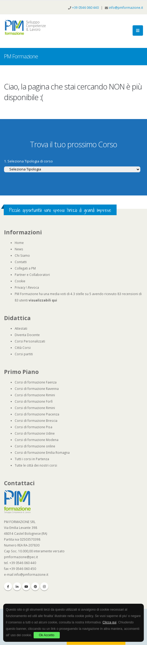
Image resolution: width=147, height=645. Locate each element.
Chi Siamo (22, 255)
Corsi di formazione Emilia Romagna (42, 452)
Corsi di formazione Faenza (36, 382)
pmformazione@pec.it (21, 557)
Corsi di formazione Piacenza (37, 414)
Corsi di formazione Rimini (35, 395)
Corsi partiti (24, 354)
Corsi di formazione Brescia (36, 420)
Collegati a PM (25, 268)
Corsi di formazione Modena (36, 440)
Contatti (21, 262)
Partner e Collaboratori (32, 274)
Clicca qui (109, 622)
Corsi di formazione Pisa (33, 427)
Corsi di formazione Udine (35, 433)
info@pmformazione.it (126, 7)
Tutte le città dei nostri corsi (36, 465)
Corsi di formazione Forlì (34, 401)
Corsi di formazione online (35, 446)
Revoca (33, 287)
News (19, 249)
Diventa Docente (27, 335)
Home (19, 242)
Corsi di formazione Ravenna (37, 388)
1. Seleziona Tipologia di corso (28, 161)
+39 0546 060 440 (86, 7)
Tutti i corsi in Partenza (32, 459)
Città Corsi (23, 347)
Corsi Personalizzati (30, 341)
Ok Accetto (46, 635)
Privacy (20, 287)
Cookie (20, 281)
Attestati (21, 328)
